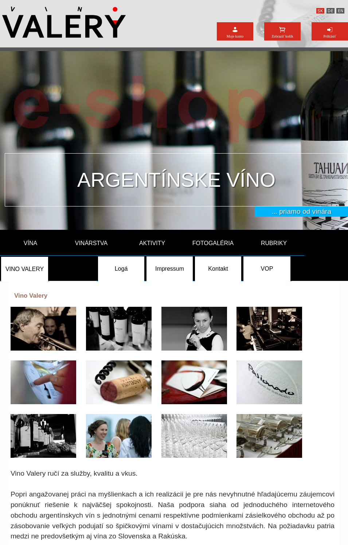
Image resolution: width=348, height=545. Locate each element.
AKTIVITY (152, 243)
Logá (121, 269)
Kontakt (218, 269)
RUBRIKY (274, 243)
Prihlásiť (330, 36)
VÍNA (30, 243)
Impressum (169, 269)
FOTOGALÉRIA (213, 243)
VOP (267, 269)
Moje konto (235, 36)
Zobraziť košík (282, 36)
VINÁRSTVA (91, 243)
